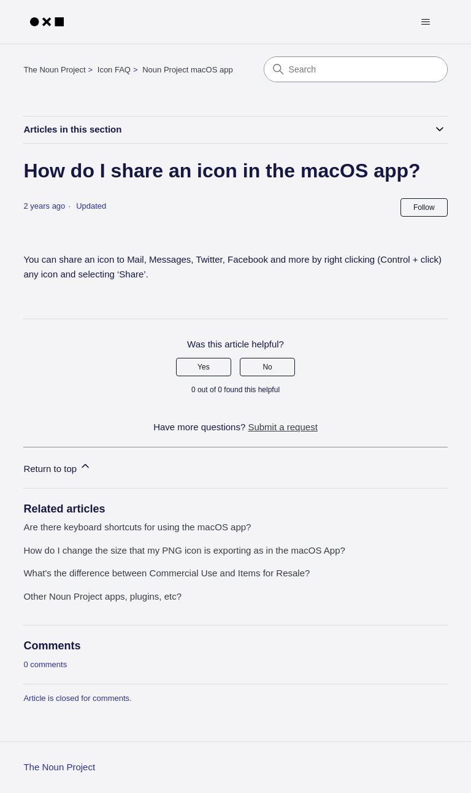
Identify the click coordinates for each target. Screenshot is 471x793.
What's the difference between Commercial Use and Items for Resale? (166, 573)
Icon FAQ (114, 69)
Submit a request (282, 427)
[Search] (355, 69)
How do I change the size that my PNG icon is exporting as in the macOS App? (184, 550)
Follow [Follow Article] (424, 207)
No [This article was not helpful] (267, 367)
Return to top (57, 467)
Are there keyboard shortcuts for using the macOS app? (137, 527)
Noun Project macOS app (187, 69)
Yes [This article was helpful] (203, 367)
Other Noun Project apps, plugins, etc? (102, 596)
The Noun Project (54, 69)
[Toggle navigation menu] (426, 22)
